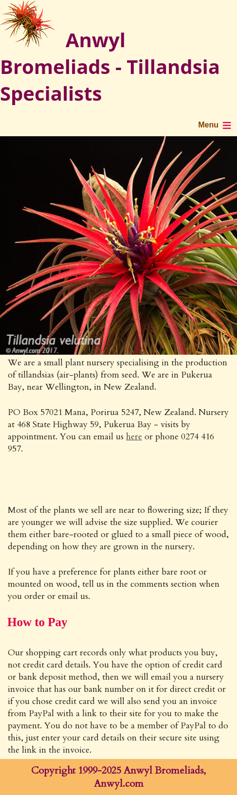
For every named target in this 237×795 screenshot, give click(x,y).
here (134, 437)
